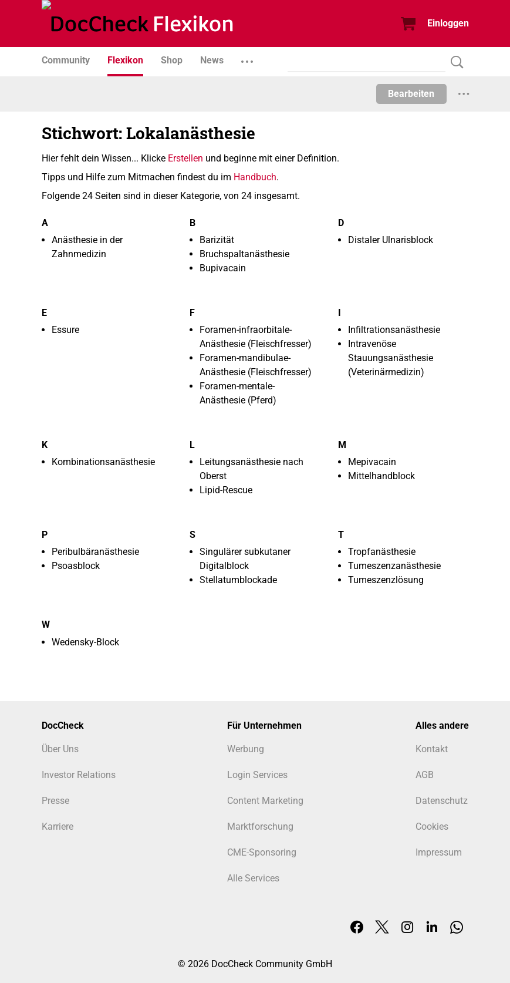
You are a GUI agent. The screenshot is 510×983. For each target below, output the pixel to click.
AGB (425, 774)
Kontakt (432, 749)
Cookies (432, 826)
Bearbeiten (411, 93)
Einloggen (448, 23)
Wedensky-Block (85, 642)
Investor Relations (79, 774)
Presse (55, 800)
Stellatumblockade (238, 579)
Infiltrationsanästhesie (394, 329)
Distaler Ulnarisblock (390, 239)
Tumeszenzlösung (386, 579)
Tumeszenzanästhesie (394, 565)
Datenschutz (442, 800)
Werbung (245, 749)
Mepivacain (372, 461)
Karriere (57, 826)
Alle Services (253, 878)
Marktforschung (260, 826)
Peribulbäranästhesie (95, 551)
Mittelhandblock (381, 476)
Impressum (439, 852)
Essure (65, 329)
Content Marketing (265, 800)
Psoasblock (76, 565)
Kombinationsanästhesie (103, 461)
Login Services (257, 774)
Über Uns (60, 749)
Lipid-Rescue (226, 490)
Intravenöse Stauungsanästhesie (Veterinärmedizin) (390, 358)
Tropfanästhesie (382, 551)
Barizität (217, 239)
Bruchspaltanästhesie (244, 254)
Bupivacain (223, 268)
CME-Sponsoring (261, 852)
